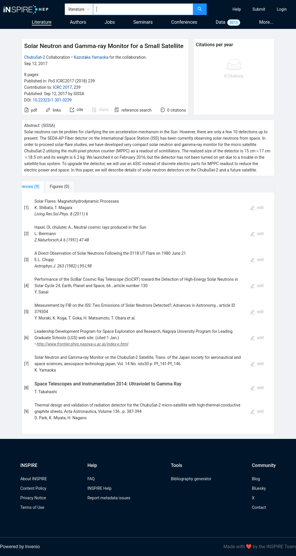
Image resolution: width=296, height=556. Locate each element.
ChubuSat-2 (34, 57)
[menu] (252, 9)
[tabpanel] (148, 313)
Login (282, 9)
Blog (256, 478)
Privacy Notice (33, 498)
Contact (259, 507)
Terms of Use (32, 507)
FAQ (91, 478)
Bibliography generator (191, 478)
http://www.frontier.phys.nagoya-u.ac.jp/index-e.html (82, 344)
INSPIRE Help (99, 488)
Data (220, 22)
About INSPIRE (33, 478)
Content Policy (33, 488)
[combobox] (143, 9)
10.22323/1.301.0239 (52, 100)
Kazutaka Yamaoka (91, 57)
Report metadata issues (108, 498)
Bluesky (259, 488)
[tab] (40, 186)
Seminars (143, 22)
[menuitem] (237, 9)
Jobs (110, 22)
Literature (41, 22)
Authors (78, 22)
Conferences (184, 22)
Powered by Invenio (20, 546)
